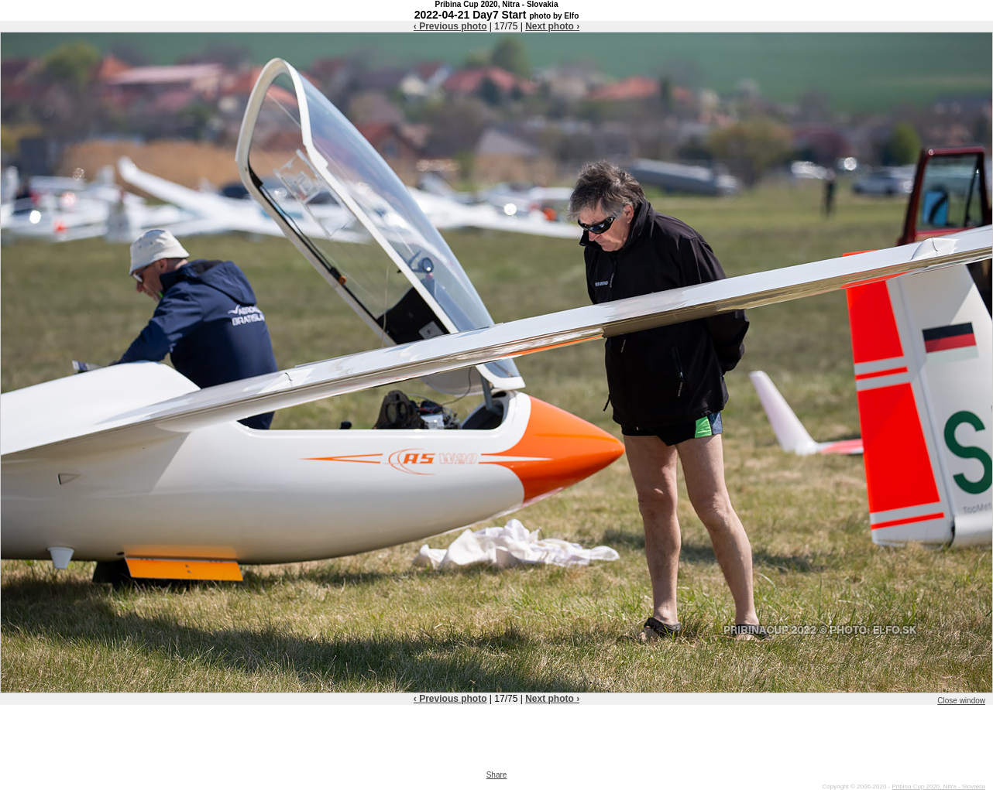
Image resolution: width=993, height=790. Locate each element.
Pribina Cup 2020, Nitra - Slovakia (938, 786)
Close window (961, 700)
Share (496, 775)
